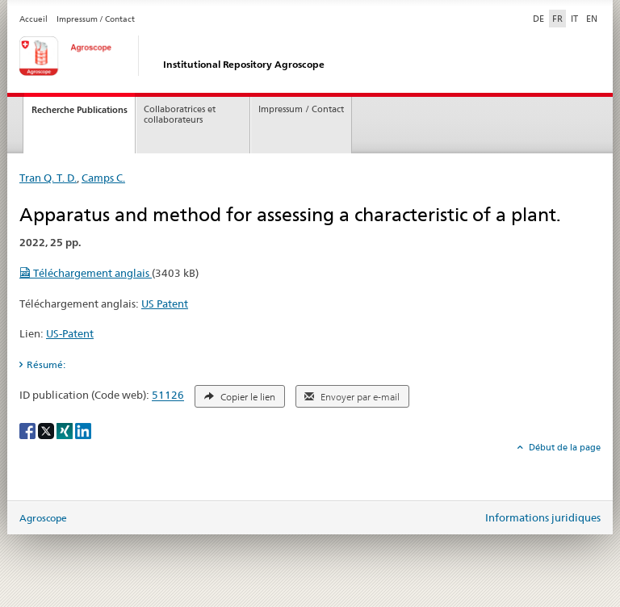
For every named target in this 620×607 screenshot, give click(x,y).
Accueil (33, 19)
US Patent (164, 303)
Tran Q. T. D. (48, 177)
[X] (47, 430)
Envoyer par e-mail (352, 397)
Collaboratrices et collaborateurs (180, 114)
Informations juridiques (543, 517)
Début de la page (563, 447)
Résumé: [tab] (46, 364)
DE (540, 17)
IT (574, 18)
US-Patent (70, 333)
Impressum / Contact (96, 19)
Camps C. (103, 177)
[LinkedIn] (83, 430)
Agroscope (43, 518)
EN (591, 18)
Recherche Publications (79, 109)
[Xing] (66, 430)
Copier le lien (239, 397)
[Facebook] (28, 430)
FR (557, 18)
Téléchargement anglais (85, 272)
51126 (168, 395)
